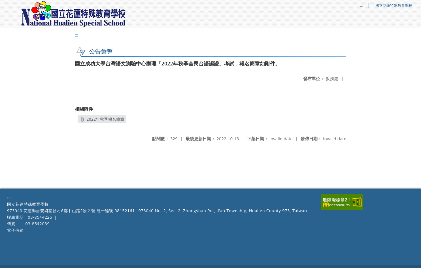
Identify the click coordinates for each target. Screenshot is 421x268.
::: (361, 5)
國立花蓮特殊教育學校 (393, 5)
